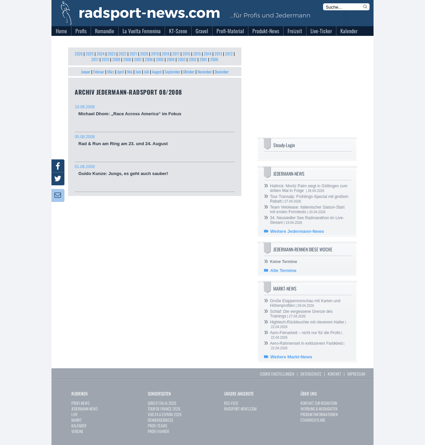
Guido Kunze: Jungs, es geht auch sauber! (155, 170)
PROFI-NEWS (80, 403)
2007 (138, 59)
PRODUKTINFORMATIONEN (319, 414)
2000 (214, 59)
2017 (176, 53)
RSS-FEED (231, 403)
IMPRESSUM (356, 374)
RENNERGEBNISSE (160, 420)
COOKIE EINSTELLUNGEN (277, 374)
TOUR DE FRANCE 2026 (164, 408)
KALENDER (78, 425)
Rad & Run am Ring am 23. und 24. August (155, 140)
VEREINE (77, 431)
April (120, 71)
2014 (208, 53)
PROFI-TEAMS (157, 425)
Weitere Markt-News (291, 356)
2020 (144, 53)
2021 (133, 53)
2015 (197, 53)
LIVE (74, 414)
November (205, 71)
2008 (127, 59)
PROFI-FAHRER (158, 431)
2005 (160, 59)
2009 (116, 59)
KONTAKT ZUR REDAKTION (318, 403)
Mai (129, 71)
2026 (79, 53)
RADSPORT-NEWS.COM (240, 408)
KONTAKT (334, 374)
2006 (149, 59)
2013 (218, 53)
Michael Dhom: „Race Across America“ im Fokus (155, 110)
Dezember (222, 71)
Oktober (189, 71)
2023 (112, 53)
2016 (186, 53)
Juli (146, 71)
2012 (229, 53)
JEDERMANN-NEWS (84, 408)
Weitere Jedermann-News (297, 231)
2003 (182, 59)
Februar (98, 71)
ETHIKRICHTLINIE (312, 420)
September (172, 71)
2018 (165, 53)
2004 (171, 59)
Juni (138, 71)
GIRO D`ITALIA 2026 (162, 403)
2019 (155, 53)
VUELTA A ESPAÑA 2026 (165, 414)
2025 (90, 53)
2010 (105, 59)
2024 (101, 53)
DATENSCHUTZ (310, 374)
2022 (123, 53)
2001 (203, 59)
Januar (85, 71)
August (157, 71)
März (110, 71)
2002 (193, 59)
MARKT (76, 420)
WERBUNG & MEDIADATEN (318, 408)
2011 (95, 59)
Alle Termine (283, 270)
